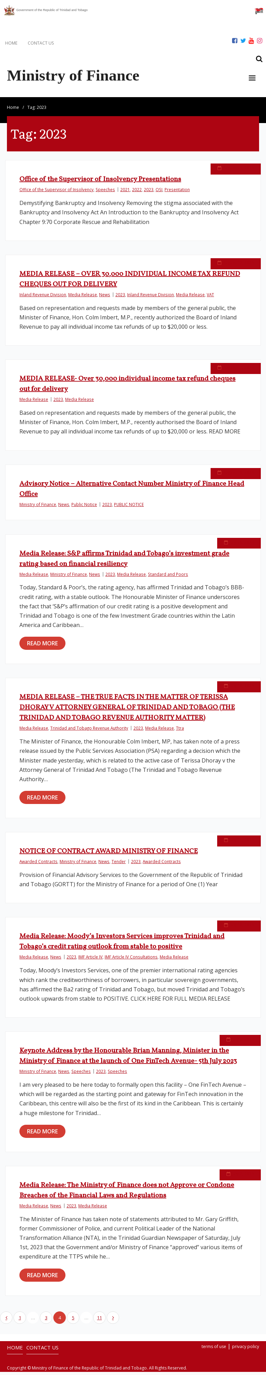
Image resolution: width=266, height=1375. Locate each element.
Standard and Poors (168, 577)
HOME (11, 43)
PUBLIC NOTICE (129, 507)
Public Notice (84, 507)
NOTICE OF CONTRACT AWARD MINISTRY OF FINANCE (108, 854)
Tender (119, 864)
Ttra (180, 731)
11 (99, 1321)
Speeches (105, 192)
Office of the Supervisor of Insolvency (56, 192)
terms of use (214, 1350)
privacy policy (245, 1350)
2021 (125, 192)
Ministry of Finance (37, 507)
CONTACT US (41, 43)
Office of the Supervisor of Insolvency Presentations (100, 182)
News (104, 297)
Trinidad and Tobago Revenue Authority (89, 731)
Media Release (82, 297)
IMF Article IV (90, 960)
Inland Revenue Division (42, 297)
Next (113, 1321)
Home (13, 110)
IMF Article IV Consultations (131, 960)
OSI (159, 192)
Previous (6, 1321)
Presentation (177, 192)
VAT (210, 297)
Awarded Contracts (38, 864)
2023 (148, 192)
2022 (137, 192)
